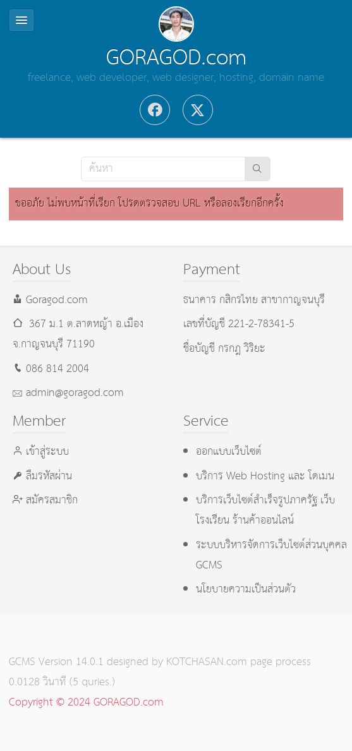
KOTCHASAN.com (206, 662)
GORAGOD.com (176, 58)
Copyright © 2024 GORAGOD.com (86, 702)
